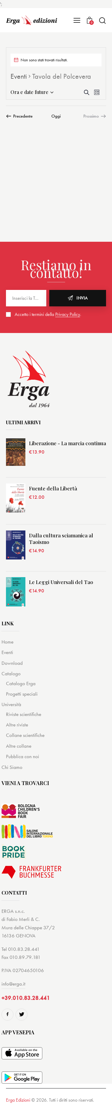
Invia (82, 298)
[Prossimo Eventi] (94, 116)
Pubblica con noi (22, 756)
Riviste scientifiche (23, 714)
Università (11, 704)
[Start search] (102, 20)
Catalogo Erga (21, 683)
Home (7, 641)
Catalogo (11, 673)
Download (12, 663)
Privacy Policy (67, 314)
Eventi (18, 76)
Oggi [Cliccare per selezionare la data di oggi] (56, 116)
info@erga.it (13, 983)
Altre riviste (17, 724)
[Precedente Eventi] (19, 116)
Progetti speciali (22, 694)
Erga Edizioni (18, 1100)
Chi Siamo (11, 767)
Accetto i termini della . (48, 314)
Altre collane (18, 746)
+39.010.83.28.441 (25, 998)
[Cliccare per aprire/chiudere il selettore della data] (29, 92)
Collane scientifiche (25, 735)
